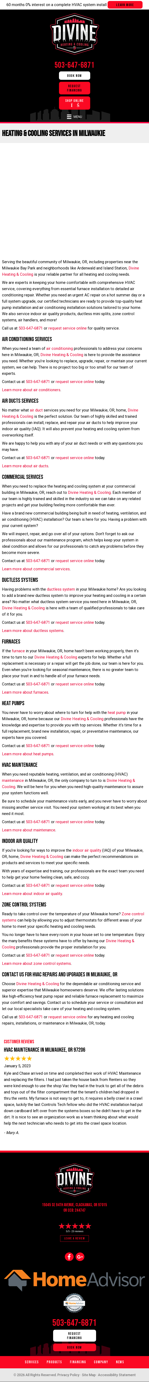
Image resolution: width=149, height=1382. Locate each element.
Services (32, 1362)
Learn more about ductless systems (32, 630)
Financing (78, 1362)
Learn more (125, 5)
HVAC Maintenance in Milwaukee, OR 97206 (44, 1049)
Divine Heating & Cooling (61, 354)
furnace (18, 651)
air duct (36, 410)
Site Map (89, 1375)
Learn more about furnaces (25, 692)
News (120, 1362)
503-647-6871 (31, 328)
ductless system (61, 589)
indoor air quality (86, 850)
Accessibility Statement (117, 1375)
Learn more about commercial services (36, 569)
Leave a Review (74, 1238)
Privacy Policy (68, 1375)
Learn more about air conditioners (31, 389)
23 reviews (77, 1231)
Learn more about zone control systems (36, 963)
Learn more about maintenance (28, 830)
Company (101, 1362)
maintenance (13, 780)
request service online (67, 328)
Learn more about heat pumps (27, 754)
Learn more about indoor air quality (32, 893)
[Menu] (74, 117)
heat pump (117, 712)
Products (54, 1362)
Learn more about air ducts (25, 466)
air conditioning (59, 348)
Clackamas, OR (86, 1205)
